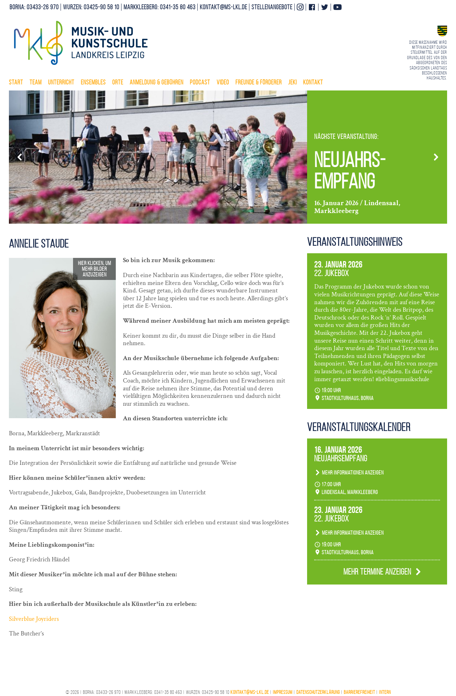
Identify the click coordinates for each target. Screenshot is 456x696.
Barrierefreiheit (359, 692)
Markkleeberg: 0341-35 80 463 (160, 7)
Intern (385, 692)
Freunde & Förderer (258, 82)
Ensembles (93, 82)
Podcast (200, 82)
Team (36, 82)
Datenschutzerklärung (318, 692)
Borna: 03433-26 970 (34, 7)
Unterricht (61, 82)
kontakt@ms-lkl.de (223, 7)
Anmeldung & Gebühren (156, 82)
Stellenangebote (272, 7)
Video (223, 82)
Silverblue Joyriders (34, 619)
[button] (20, 157)
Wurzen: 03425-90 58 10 (91, 7)
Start (16, 82)
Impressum (282, 692)
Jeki (292, 82)
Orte (117, 82)
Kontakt (313, 82)
